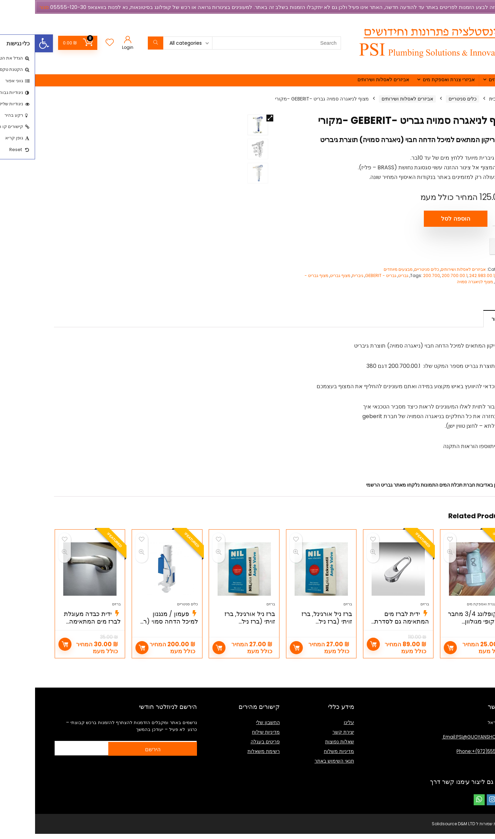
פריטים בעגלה (230, 746)
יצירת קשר (308, 737)
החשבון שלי (233, 727)
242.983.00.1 (447, 275)
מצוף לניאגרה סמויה (440, 282)
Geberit (468, 275)
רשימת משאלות (228, 756)
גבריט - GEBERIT (345, 275)
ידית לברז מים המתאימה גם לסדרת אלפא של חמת (366, 630)
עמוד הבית (465, 98)
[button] (9, 43)
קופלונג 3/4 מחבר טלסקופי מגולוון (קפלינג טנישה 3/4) (442, 630)
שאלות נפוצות (304, 746)
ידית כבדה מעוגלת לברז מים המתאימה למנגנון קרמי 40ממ (57, 630)
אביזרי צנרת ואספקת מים (414, 79)
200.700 (396, 275)
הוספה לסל (420, 218)
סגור (9, 7)
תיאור (462, 319)
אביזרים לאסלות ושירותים (348, 79)
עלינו (314, 727)
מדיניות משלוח (304, 756)
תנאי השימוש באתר (299, 766)
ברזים (459, 79)
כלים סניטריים (427, 98)
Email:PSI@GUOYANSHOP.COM (441, 742)
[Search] (120, 43)
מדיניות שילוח (231, 737)
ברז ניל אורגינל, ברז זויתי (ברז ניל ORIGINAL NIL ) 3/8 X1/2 (290, 633)
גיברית (322, 275)
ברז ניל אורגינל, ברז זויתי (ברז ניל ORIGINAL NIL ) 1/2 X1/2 (214, 633)
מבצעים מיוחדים (363, 269)
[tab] (462, 318)
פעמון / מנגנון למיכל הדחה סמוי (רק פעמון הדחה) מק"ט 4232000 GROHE (133, 633)
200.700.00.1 (419, 275)
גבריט (368, 275)
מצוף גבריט (305, 275)
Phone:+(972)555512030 (448, 756)
